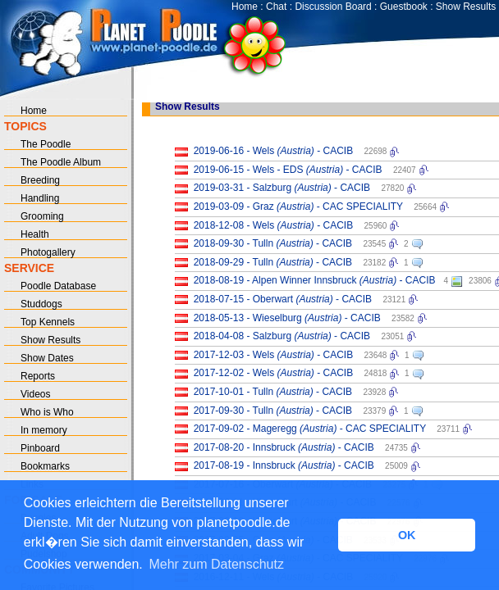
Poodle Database (58, 286)
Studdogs (41, 304)
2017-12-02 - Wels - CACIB (274, 373)
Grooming (42, 216)
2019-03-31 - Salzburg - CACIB (282, 187)
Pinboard (40, 448)
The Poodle (46, 144)
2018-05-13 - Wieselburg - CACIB (287, 318)
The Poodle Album (61, 162)
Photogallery (48, 252)
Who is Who (47, 412)
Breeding (40, 180)
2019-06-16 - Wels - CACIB (274, 151)
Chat (276, 6)
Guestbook (404, 6)
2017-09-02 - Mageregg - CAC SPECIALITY (310, 428)
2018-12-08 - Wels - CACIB (274, 225)
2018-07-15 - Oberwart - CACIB (283, 299)
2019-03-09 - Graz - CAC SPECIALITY (298, 206)
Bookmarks (45, 466)
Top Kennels (48, 322)
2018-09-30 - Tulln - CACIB (273, 243)
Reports (38, 376)
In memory (44, 430)
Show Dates (47, 358)
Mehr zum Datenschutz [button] (216, 564)
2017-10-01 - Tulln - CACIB (273, 391)
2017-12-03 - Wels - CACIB (274, 355)
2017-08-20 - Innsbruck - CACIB (284, 447)
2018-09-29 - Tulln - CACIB (273, 262)
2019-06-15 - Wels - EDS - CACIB (288, 169)
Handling (40, 198)
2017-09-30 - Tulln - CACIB (273, 410)
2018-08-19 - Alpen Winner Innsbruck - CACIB (315, 280)
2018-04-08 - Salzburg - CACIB (282, 336)
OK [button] (407, 535)
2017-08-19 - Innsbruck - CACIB (284, 465)
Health (35, 234)
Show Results (466, 6)
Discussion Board (333, 6)
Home (244, 6)
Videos (35, 394)
